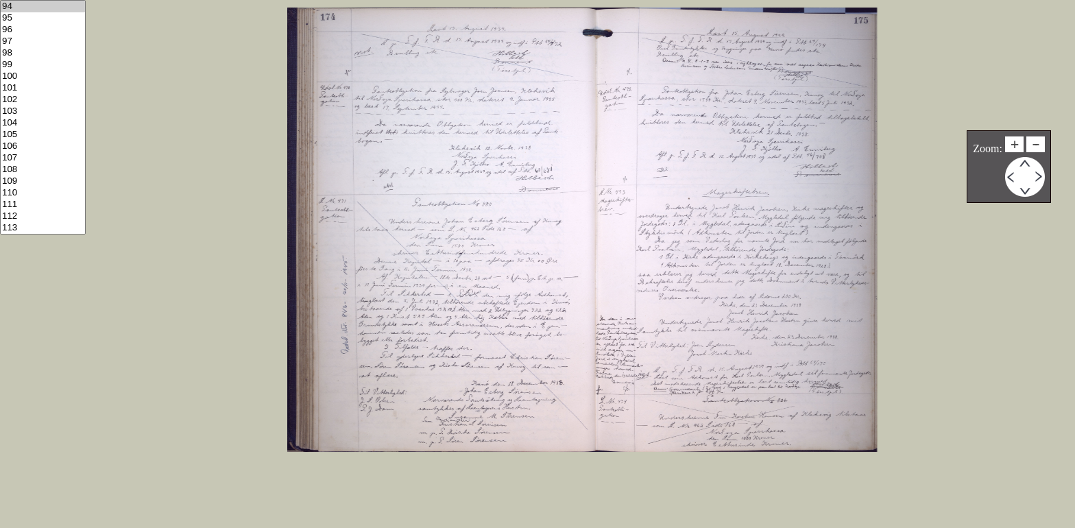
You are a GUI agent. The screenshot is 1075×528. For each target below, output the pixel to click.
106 (43, 146)
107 (43, 158)
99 (43, 65)
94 (43, 6)
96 (43, 30)
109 (43, 181)
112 (43, 216)
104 (43, 123)
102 (43, 100)
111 (43, 205)
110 (43, 193)
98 (43, 53)
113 (43, 228)
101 (43, 88)
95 (43, 18)
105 (43, 135)
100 (43, 76)
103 (43, 111)
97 (43, 41)
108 (43, 170)
